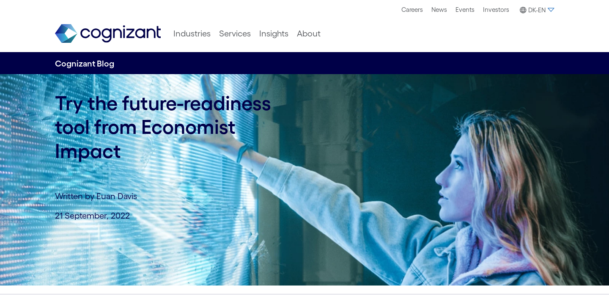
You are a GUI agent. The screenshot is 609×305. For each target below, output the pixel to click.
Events (465, 9)
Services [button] (235, 33)
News (439, 9)
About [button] (309, 33)
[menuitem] (412, 9)
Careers (412, 9)
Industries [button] (192, 33)
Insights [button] (273, 33)
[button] (536, 10)
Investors (496, 9)
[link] (108, 33)
